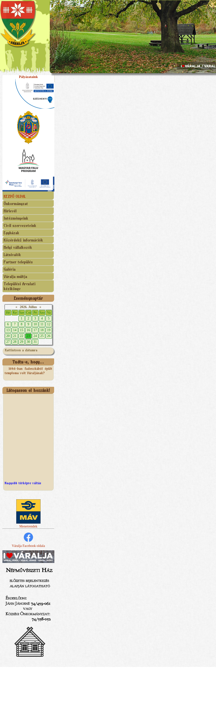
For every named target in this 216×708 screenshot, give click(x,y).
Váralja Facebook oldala (28, 539)
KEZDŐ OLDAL (15, 196)
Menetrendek (28, 524)
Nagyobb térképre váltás (23, 483)
